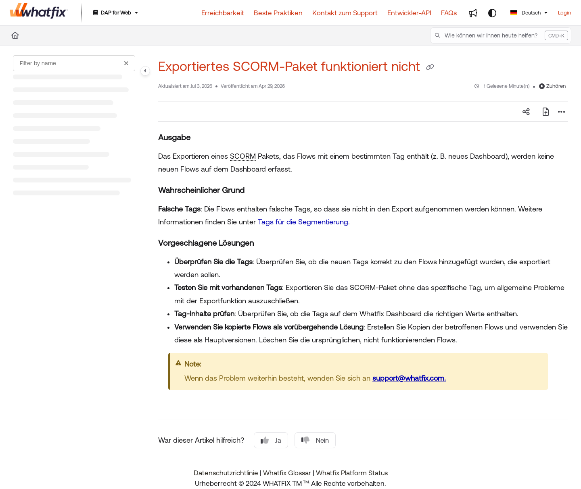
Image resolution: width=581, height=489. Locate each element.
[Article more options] (561, 111)
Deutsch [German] (525, 13)
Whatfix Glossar (287, 473)
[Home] (39, 13)
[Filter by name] (74, 63)
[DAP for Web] (115, 13)
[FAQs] (449, 13)
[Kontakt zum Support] (345, 13)
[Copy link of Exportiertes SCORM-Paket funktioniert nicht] (430, 67)
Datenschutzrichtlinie (226, 473)
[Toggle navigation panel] (145, 71)
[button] (500, 35)
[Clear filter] (126, 63)
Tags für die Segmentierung (303, 222)
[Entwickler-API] (409, 13)
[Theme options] (492, 12)
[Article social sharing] (526, 111)
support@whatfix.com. (409, 378)
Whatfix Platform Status (352, 473)
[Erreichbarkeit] (222, 13)
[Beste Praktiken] (278, 13)
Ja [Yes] (271, 440)
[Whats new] (472, 12)
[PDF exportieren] (545, 111)
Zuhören (552, 86)
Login (564, 13)
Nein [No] (315, 440)
